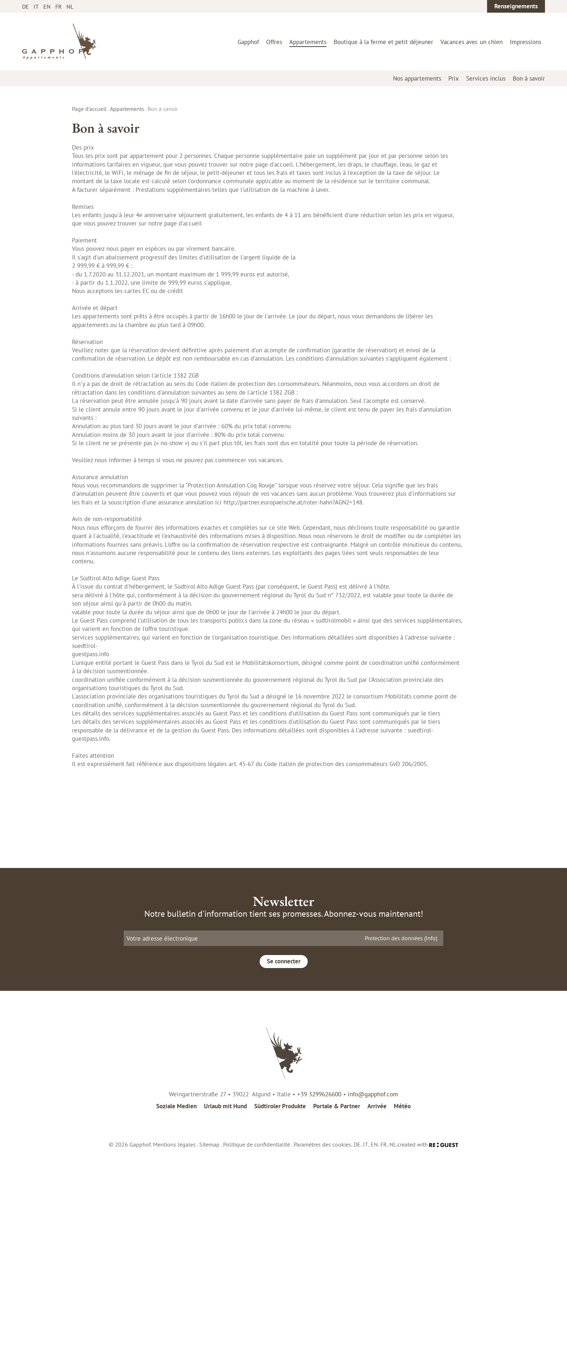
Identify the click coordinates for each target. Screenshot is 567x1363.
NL (70, 6)
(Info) (430, 1152)
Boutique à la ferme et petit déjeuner (383, 42)
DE (25, 6)
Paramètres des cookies (322, 1358)
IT (36, 6)
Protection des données (401, 1152)
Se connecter (283, 1176)
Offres (274, 42)
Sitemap (209, 1358)
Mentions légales (174, 1358)
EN (47, 6)
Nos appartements (417, 78)
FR (58, 6)
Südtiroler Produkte (280, 1321)
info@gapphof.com (373, 1308)
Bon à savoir (529, 78)
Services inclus (486, 78)
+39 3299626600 (319, 1308)
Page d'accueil (89, 108)
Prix (453, 78)
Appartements (308, 42)
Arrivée (377, 1321)
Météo (402, 1321)
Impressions (525, 42)
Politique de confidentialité (256, 1358)
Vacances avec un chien (471, 42)
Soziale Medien (176, 1321)
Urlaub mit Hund (225, 1321)
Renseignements (516, 6)
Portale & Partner (336, 1321)
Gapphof (248, 42)
